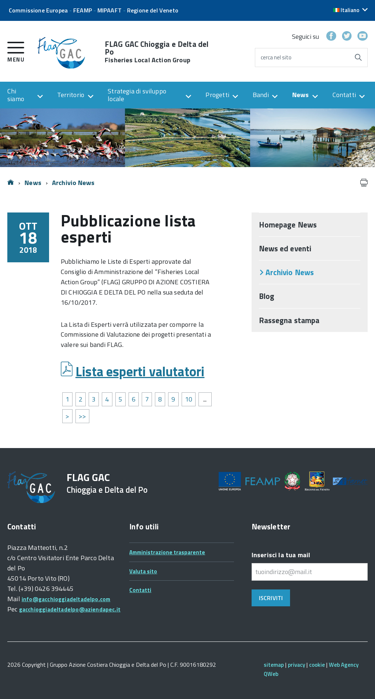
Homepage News (288, 224)
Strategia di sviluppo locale (137, 95)
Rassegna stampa (289, 320)
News (300, 95)
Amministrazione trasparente (167, 552)
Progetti (217, 95)
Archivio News (73, 183)
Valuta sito (143, 571)
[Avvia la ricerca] (358, 57)
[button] (350, 10)
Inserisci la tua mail (281, 555)
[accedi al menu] (16, 51)
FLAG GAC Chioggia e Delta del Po (156, 51)
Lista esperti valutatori (139, 371)
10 (188, 399)
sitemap (274, 665)
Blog (266, 296)
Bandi (261, 95)
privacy (296, 665)
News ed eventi (285, 248)
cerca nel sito (276, 57)
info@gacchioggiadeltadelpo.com (66, 599)
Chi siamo (15, 95)
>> (82, 416)
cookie (317, 665)
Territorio (70, 95)
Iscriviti (271, 597)
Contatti (344, 95)
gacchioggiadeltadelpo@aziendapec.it (69, 609)
